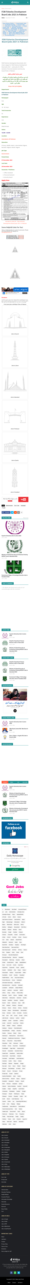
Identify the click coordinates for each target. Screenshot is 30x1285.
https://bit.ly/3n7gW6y (15, 86)
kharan (9, 1007)
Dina (3, 952)
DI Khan (20, 949)
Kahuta (15, 995)
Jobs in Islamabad (5, 1140)
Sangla (9, 1088)
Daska (16, 942)
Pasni (9, 1066)
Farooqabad (4, 959)
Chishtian (14, 937)
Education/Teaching (6, 957)
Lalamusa (12, 1018)
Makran (13, 1025)
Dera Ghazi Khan (6, 947)
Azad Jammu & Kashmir (7, 919)
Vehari (3, 1121)
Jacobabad (4, 987)
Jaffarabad (11, 987)
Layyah (9, 1020)
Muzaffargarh (5, 1048)
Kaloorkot (19, 997)
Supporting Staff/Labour (21, 1101)
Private (20, 1071)
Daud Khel (4, 944)
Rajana (18, 1078)
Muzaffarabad (22, 1045)
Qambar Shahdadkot (6, 1076)
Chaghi (9, 932)
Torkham (4, 1119)
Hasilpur (11, 972)
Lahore (25, 1015)
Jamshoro (10, 990)
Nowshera (4, 1061)
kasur (19, 1002)
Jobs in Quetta (4, 1159)
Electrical (15, 957)
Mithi (10, 1043)
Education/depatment (13, 954)
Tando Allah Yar (13, 1106)
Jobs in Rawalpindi (5, 1149)
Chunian (25, 937)
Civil (3, 939)
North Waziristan (20, 1058)
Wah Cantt (9, 1121)
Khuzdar (4, 1010)
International (17, 982)
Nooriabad (4, 1058)
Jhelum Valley (20, 992)
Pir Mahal (18, 1068)
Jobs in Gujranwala (5, 1162)
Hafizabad (10, 970)
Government (5, 154)
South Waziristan (15, 1098)
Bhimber (15, 929)
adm (6, 911)
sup (13, 1101)
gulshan (22, 967)
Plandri (3, 1071)
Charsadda (10, 934)
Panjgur (22, 1063)
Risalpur (17, 1081)
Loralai (3, 1023)
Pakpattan (16, 1063)
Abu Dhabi (14, 909)
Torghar (22, 1116)
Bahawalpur (17, 922)
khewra (19, 1007)
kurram (15, 1015)
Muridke (4, 1045)
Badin (23, 919)
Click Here (21, 235)
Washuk (15, 1121)
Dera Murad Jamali (6, 949)
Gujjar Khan (4, 967)
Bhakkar (4, 929)
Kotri (7, 1015)
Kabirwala (4, 995)
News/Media (12, 1055)
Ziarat (14, 1124)
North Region (12, 1058)
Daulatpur (11, 944)
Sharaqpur (4, 1093)
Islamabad (23, 505)
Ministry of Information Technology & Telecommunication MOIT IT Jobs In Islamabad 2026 (18, 810)
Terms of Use (4, 1246)
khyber (9, 1010)
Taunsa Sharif (13, 1111)
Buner (20, 929)
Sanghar (4, 1088)
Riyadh (22, 1081)
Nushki (10, 1061)
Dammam (11, 942)
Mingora (23, 1038)
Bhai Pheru (23, 927)
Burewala (4, 932)
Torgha (17, 1116)
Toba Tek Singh (10, 1116)
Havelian (16, 975)
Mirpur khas (9, 1040)
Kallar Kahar (5, 997)
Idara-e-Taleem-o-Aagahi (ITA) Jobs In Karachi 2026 (18, 736)
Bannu (22, 924)
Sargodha (15, 1088)
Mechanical (4, 1035)
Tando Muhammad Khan (7, 1109)
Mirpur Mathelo (17, 1040)
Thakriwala (11, 1114)
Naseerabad (10, 1050)
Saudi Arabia (21, 1088)
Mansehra (19, 1030)
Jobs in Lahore (4, 1135)
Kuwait (20, 1015)
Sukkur (9, 1101)
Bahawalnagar (9, 922)
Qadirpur (16, 1073)
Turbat (9, 1119)
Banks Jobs (16, 924)
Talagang (13, 1103)
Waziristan (4, 1124)
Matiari (14, 1033)
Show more (25, 517)
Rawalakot (4, 1081)
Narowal (4, 1050)
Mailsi (3, 1025)
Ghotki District (10, 962)
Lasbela (22, 1018)
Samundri (25, 1086)
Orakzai (19, 1061)
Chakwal (20, 932)
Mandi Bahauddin (18, 1028)
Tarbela (20, 1109)
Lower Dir (9, 1023)
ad (2, 911)
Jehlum (3, 992)
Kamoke (4, 1000)
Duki (22, 952)
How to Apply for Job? (6, 1251)
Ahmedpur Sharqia (6, 914)
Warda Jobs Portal (19, 1279)
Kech (3, 1005)
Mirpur (3, 1040)
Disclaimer (3, 1248)
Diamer (25, 949)
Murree (9, 1045)
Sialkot (21, 1096)
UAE (14, 1119)
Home (3, 8)
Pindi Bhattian (11, 1068)
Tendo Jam (4, 1114)
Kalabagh (20, 995)
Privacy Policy (4, 1244)
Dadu (7, 939)
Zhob (10, 1124)
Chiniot (8, 937)
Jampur (4, 990)
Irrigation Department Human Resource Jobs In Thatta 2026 (16, 641)
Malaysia (10, 1028)
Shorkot (10, 1096)
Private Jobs (4, 1073)
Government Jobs (21, 23)
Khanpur (4, 1007)
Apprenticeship (20, 914)
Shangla (23, 1091)
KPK (18, 782)
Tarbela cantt (5, 1111)
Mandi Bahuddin (6, 1030)
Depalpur (17, 944)
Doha (13, 952)
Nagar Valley (12, 1048)
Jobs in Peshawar (5, 1157)
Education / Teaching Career (13, 26)
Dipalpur (8, 952)
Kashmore (14, 1002)
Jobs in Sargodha (5, 1154)
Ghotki (3, 962)
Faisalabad (21, 957)
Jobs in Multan (4, 1145)
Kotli (3, 1015)
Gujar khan (20, 965)
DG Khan (14, 949)
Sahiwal (20, 1083)
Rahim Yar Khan (5, 1078)
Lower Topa (15, 1023)
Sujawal (4, 1101)
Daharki (12, 939)
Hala (15, 970)
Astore (9, 917)
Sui (21, 1098)
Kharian (14, 1007)
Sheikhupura (16, 1093)
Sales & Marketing (11, 1086)
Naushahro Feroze (18, 1050)
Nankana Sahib (20, 1048)
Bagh (3, 922)
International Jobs (6, 985)
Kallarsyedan (12, 997)
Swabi (3, 1103)
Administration (8, 8)
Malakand (19, 1025)
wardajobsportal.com (7, 232)
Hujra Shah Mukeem (19, 977)
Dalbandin (4, 942)
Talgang (18, 1103)
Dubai (17, 952)
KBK (23, 1002)
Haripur (24, 970)
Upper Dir (25, 1119)
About (2, 1236)
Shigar (22, 1093)
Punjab (3, 507)
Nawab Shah (5, 1053)
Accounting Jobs (9, 35)
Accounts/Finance (22, 909)
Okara (15, 1061)
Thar (16, 1114)
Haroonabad (5, 972)
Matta (19, 1033)
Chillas (3, 937)
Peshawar (4, 1068)
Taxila (19, 1111)
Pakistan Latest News (11, 30)
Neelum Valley (20, 1053)
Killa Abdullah (16, 1010)
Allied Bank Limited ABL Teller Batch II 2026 (18, 729)
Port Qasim (15, 1071)
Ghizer (23, 959)
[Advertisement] (15, 762)
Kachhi (10, 995)
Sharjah (10, 1093)
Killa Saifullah (23, 1010)
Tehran (23, 1111)
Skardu (8, 1098)
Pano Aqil (4, 1066)
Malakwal (4, 1028)
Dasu (20, 942)
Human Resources (6, 980)
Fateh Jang (11, 959)
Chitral (19, 937)
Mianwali (4, 1038)
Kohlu (14, 1013)
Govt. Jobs (16, 505)
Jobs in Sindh (4, 1221)
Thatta (3, 1116)
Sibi (25, 1096)
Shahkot (18, 1091)
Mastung (9, 1033)
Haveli (10, 975)
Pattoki (18, 1066)
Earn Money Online (8, 23)
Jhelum (13, 992)
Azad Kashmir (17, 919)
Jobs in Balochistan (5, 1226)
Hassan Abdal (18, 972)
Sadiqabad (14, 1083)
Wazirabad (21, 1121)
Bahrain (23, 922)
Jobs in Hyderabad (5, 1147)
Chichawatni (22, 934)
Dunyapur (4, 954)
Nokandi (19, 1055)
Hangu (19, 970)
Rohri (3, 1083)
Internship (14, 985)
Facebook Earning (10, 24)
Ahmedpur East (21, 911)
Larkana (17, 1018)
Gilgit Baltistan (23, 962)
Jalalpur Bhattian (18, 987)
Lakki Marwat (5, 1018)
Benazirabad (16, 927)
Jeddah (21, 990)
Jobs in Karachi (4, 1137)
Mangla (13, 1030)
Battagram (10, 927)
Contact (3, 1241)
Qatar (14, 1076)
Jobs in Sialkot (4, 1152)
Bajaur (3, 924)
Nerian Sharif (5, 1055)
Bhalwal (9, 929)
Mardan (4, 1033)
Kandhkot (10, 1000)
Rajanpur (23, 1078)
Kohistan (9, 1013)
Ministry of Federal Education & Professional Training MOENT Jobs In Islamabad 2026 (15, 555)
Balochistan (9, 924)
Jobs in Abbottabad (5, 1169)
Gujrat (17, 967)
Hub (12, 977)
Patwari (23, 1066)
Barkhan (4, 927)
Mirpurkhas (4, 1043)
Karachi (4, 1002)
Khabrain (8, 1005)
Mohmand (15, 1043)
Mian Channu (20, 1035)
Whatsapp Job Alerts (17, 28)
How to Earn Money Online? (17, 33)
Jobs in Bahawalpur (5, 1166)
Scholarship (4, 1091)
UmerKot (19, 1119)
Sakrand (4, 1086)
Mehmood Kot (12, 1035)
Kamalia (24, 997)
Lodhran (21, 1020)
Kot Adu (25, 1013)
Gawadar (18, 959)
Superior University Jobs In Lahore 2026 (11, 535)
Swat (8, 1103)
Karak (9, 1002)
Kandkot (21, 1000)
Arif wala (4, 917)
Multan (21, 1043)
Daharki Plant (19, 939)
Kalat (25, 995)
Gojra (3, 965)
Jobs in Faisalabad (5, 1142)
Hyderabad (19, 980)
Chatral (15, 934)
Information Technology (7, 982)
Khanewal (20, 1005)
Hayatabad (22, 975)
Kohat (3, 1013)
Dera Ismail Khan (15, 947)
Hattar (24, 972)
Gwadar (4, 970)
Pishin (23, 1068)
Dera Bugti (23, 944)
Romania (8, 1083)
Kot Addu (19, 1013)
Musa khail (15, 1045)
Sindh (11, 782)
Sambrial (19, 1086)
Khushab (25, 1007)
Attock (14, 917)
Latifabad (4, 1020)
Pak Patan (4, 1063)
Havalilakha (4, 975)
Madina (21, 1023)
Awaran (19, 917)
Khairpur (14, 1005)
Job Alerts (3, 1239)
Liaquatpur (15, 1020)
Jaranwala (16, 990)
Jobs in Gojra (4, 1164)
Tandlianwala (5, 1106)
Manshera (25, 1030)
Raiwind (13, 1078)
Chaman (4, 934)
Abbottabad (7, 909)
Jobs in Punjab (12, 31)
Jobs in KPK (4, 1224)
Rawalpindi (11, 1081)
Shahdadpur (12, 1091)
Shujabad (16, 1096)
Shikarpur (4, 1096)
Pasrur (14, 1066)
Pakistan (10, 1063)
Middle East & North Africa (14, 1038)
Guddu (14, 965)
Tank (16, 1109)
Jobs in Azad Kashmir (6, 1228)
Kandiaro (16, 1000)
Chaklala (15, 932)
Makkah (8, 1025)
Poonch (9, 1071)
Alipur (13, 914)
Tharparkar (21, 1114)
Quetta (19, 1076)
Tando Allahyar (21, 1106)
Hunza (13, 980)
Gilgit (16, 962)
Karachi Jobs (21, 24)
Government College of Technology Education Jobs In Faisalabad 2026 (15, 575)
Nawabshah (12, 1053)
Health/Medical (5, 977)
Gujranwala (11, 967)
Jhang (8, 992)
